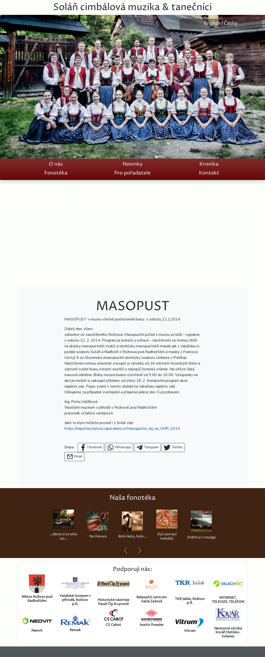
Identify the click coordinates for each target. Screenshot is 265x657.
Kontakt (209, 172)
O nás (56, 164)
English (212, 23)
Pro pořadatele (132, 172)
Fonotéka (56, 172)
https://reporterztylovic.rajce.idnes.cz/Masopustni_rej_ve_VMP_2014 (122, 428)
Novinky (132, 164)
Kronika (209, 164)
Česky (230, 23)
